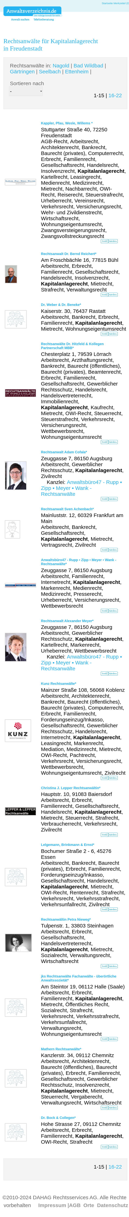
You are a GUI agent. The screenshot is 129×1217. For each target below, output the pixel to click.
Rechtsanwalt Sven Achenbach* (67, 509)
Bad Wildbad (88, 65)
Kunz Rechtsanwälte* (58, 683)
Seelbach (50, 71)
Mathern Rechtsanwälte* (61, 1049)
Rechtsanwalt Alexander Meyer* (67, 621)
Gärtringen (22, 71)
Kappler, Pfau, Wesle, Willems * (67, 123)
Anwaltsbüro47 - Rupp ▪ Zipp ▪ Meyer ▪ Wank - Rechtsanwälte (81, 488)
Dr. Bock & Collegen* (58, 1118)
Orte (88, 1205)
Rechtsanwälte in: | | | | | (58, 68)
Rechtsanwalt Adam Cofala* (64, 452)
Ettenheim (77, 71)
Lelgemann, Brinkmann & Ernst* (67, 845)
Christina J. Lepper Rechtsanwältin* (70, 788)
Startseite (107, 3)
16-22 (115, 95)
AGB (75, 1205)
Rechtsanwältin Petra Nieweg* (66, 919)
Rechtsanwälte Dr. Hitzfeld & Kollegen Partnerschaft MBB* (72, 346)
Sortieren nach (27, 83)
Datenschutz (112, 1205)
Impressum (52, 1205)
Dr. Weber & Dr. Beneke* (61, 305)
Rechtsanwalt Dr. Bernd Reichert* (68, 254)
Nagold (61, 65)
